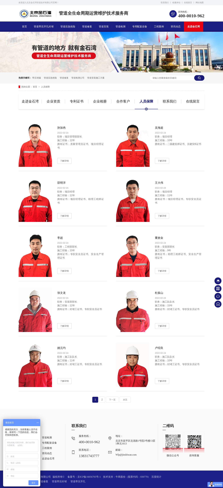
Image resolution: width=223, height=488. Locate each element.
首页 (24, 26)
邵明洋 (61, 182)
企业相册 (100, 101)
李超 (60, 237)
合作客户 (123, 101)
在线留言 (188, 2)
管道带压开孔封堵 (44, 26)
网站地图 (200, 2)
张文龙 (61, 292)
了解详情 (64, 161)
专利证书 (76, 101)
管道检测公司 (77, 78)
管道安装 (104, 26)
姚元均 (61, 347)
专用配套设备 (139, 26)
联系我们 (165, 2)
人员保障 (45, 87)
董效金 (159, 237)
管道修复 (87, 26)
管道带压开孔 (77, 481)
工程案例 (159, 26)
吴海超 (159, 127)
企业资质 (53, 101)
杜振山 (159, 292)
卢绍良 (159, 347)
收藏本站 (176, 2)
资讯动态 (176, 26)
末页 (125, 399)
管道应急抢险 (67, 26)
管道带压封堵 (59, 481)
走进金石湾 (193, 26)
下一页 (112, 399)
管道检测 (120, 26)
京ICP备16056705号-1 (89, 476)
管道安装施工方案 (96, 78)
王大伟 (159, 182)
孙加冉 (61, 127)
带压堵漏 (36, 78)
